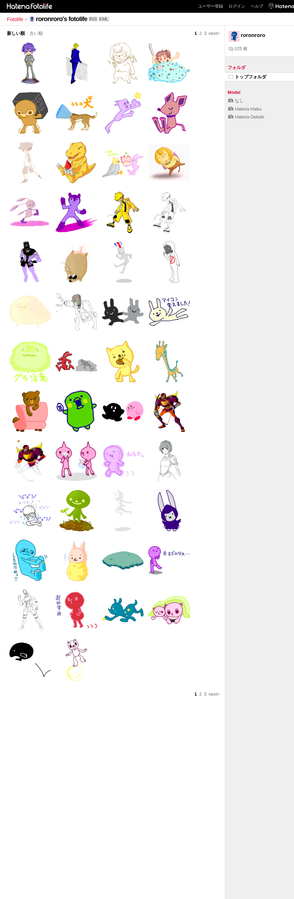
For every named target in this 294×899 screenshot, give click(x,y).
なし (236, 100)
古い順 (36, 33)
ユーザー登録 (210, 6)
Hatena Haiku (245, 109)
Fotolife (15, 19)
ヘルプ (257, 6)
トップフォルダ (247, 76)
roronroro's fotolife (62, 18)
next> (214, 33)
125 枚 (238, 48)
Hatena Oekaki (246, 116)
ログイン (237, 6)
